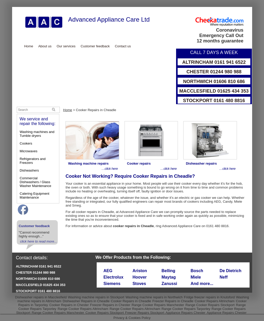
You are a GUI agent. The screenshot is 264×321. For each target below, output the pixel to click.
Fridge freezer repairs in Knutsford (209, 297)
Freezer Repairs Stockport (144, 313)
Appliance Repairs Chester (185, 313)
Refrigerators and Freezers (32, 161)
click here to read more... (38, 241)
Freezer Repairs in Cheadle (172, 301)
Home (28, 46)
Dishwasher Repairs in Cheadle (86, 301)
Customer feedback (95, 46)
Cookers (26, 143)
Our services (66, 46)
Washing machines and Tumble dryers (37, 134)
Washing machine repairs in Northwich (154, 297)
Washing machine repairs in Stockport (96, 297)
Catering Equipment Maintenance (34, 195)
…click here (109, 169)
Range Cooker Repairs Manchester (157, 305)
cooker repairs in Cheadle (95, 212)
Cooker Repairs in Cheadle (131, 301)
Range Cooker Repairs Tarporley (185, 309)
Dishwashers (29, 170)
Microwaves (28, 151)
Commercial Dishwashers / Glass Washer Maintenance (35, 182)
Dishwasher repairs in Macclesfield (41, 297)
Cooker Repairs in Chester (69, 305)
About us (44, 46)
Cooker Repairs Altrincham (215, 301)
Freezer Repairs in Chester (110, 305)
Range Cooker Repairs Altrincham (82, 309)
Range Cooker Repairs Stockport (210, 305)
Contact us (123, 46)
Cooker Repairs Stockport (104, 313)
